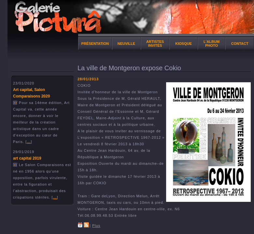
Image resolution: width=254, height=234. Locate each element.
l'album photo (211, 43)
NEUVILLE (126, 44)
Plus (96, 226)
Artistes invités (155, 43)
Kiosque (183, 44)
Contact (239, 44)
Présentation (95, 44)
